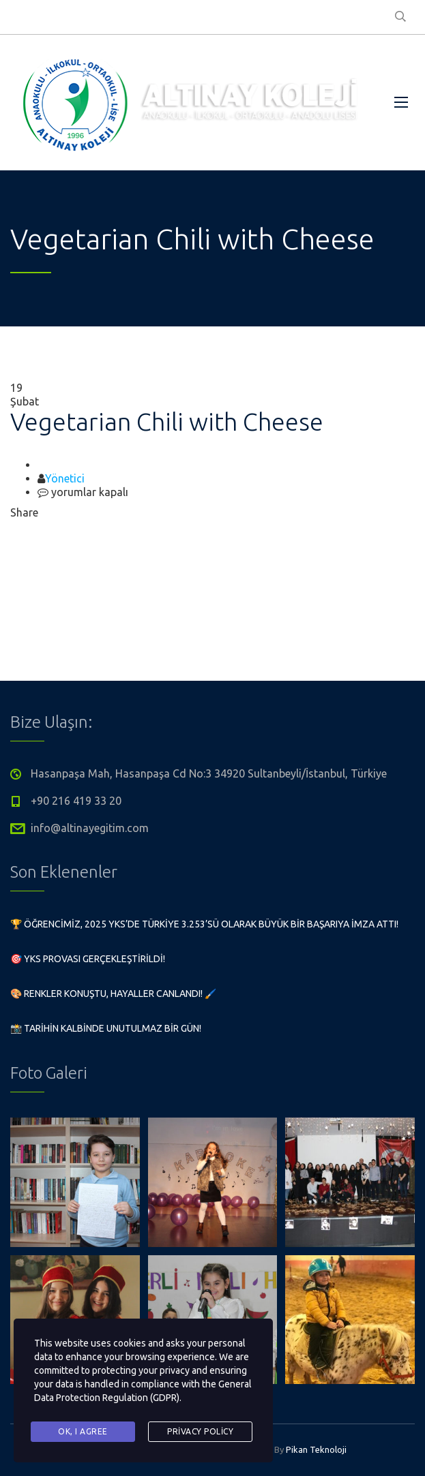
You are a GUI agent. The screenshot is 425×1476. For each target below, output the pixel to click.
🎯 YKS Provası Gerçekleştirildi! (87, 958)
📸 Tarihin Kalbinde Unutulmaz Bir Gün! (105, 1028)
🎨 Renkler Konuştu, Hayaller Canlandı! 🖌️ (113, 993)
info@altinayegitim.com (90, 828)
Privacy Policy (200, 1431)
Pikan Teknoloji (316, 1449)
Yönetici (65, 478)
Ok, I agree (83, 1431)
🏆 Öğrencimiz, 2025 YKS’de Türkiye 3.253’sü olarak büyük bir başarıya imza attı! (204, 924)
